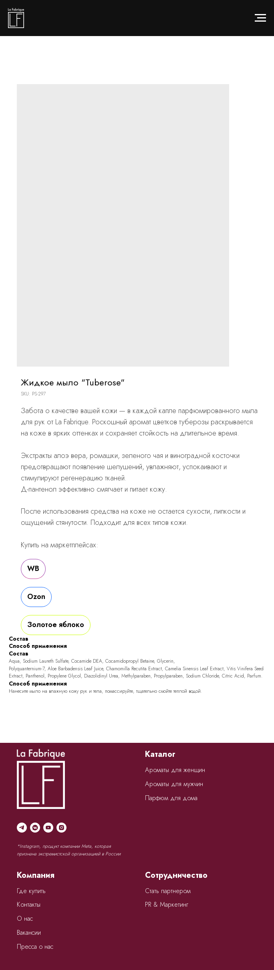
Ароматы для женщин (175, 769)
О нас (25, 918)
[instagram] (61, 828)
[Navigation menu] (260, 18)
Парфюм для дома (171, 798)
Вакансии (29, 932)
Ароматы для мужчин (174, 784)
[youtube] (48, 828)
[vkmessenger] (35, 828)
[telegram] (22, 828)
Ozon (36, 596)
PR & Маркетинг (166, 904)
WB (33, 568)
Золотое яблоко (55, 624)
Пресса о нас (35, 946)
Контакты (28, 904)
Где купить (31, 890)
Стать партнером (168, 890)
